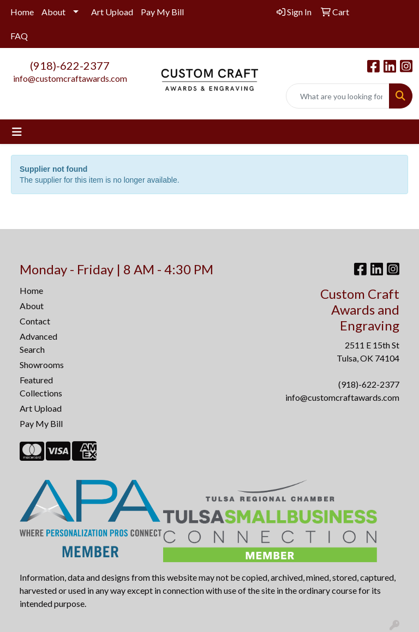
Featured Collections (41, 386)
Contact (35, 321)
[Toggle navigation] (16, 132)
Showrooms (42, 364)
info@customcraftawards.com (70, 78)
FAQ (19, 36)
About (53, 12)
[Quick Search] (338, 96)
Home (22, 12)
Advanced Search (38, 342)
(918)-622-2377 (70, 65)
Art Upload (112, 12)
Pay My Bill (162, 12)
